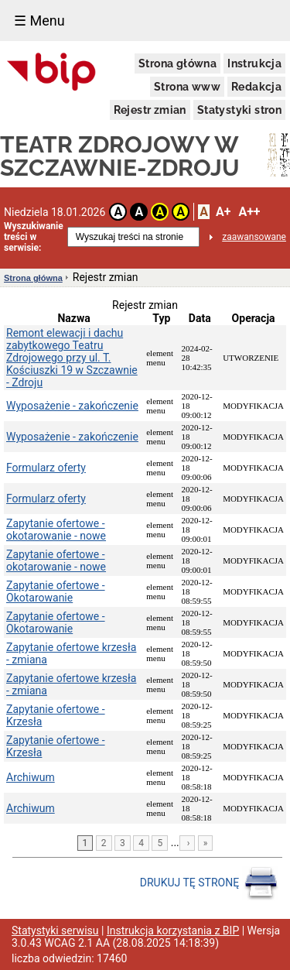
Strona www (187, 87)
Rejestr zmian (150, 110)
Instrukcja (254, 63)
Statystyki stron (239, 110)
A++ (249, 211)
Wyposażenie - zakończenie (72, 405)
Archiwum (30, 777)
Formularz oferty (46, 467)
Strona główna (177, 63)
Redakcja (256, 87)
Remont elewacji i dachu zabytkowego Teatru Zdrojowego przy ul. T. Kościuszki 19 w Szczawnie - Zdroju (72, 358)
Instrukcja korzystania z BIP (173, 930)
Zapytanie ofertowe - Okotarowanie (55, 591)
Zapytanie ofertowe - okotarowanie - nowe (56, 529)
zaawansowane (254, 236)
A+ (223, 211)
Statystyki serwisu (55, 930)
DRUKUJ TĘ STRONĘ (209, 883)
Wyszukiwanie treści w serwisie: (33, 237)
